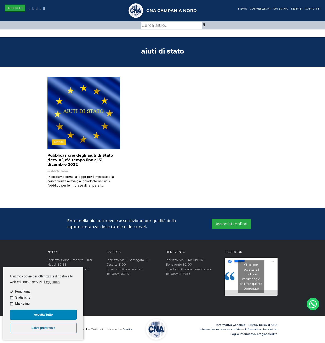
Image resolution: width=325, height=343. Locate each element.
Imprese (59, 141)
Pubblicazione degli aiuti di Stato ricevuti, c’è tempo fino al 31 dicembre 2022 (80, 160)
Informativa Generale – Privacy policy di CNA (247, 324)
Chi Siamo (280, 8)
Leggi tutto (52, 282)
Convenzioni (260, 8)
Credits (127, 329)
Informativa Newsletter (261, 329)
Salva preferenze (43, 328)
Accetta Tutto (43, 314)
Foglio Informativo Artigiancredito (254, 334)
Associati (15, 8)
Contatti (312, 8)
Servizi (296, 8)
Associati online (231, 223)
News (242, 8)
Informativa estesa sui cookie (220, 329)
